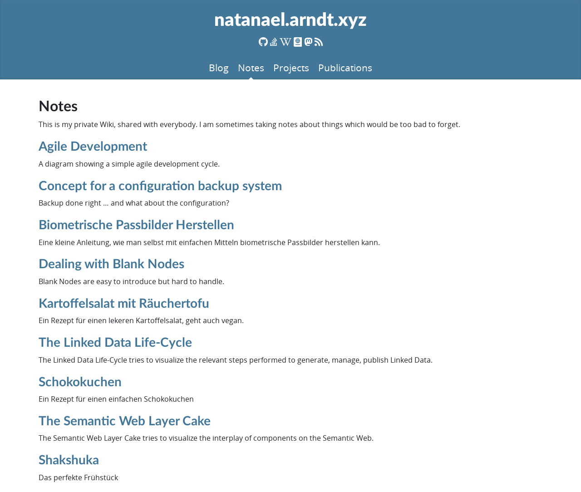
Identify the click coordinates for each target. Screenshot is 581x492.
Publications (345, 67)
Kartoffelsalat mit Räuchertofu (124, 303)
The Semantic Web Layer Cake (125, 421)
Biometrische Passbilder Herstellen (136, 225)
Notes (251, 67)
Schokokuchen (80, 382)
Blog (219, 67)
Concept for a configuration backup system (160, 186)
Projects (291, 67)
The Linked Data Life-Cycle (115, 342)
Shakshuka (69, 460)
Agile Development (93, 146)
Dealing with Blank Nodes (111, 264)
